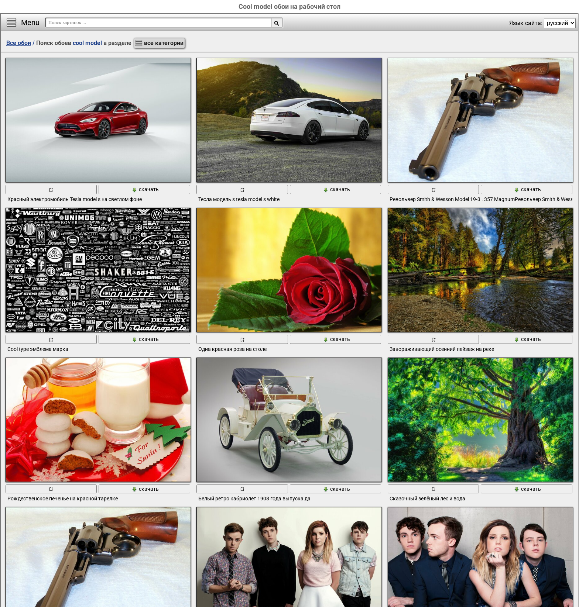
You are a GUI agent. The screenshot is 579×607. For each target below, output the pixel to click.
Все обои (18, 42)
